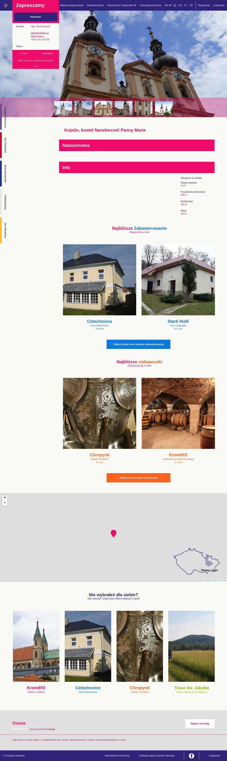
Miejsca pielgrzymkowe (72, 5)
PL (185, 5)
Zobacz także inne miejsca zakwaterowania (138, 344)
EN (180, 5)
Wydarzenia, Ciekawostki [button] (121, 5)
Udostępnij (47, 53)
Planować (35, 16)
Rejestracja (204, 5)
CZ (174, 5)
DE (191, 5)
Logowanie (218, 5)
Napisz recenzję (200, 723)
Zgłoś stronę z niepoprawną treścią (36, 60)
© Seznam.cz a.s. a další (218, 580)
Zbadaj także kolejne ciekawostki (138, 477)
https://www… (38, 36)
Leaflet (207, 580)
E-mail (24, 53)
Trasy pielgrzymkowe (150, 5)
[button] (114, 534)
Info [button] (168, 5)
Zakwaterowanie (95, 5)
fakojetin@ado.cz (40, 33)
